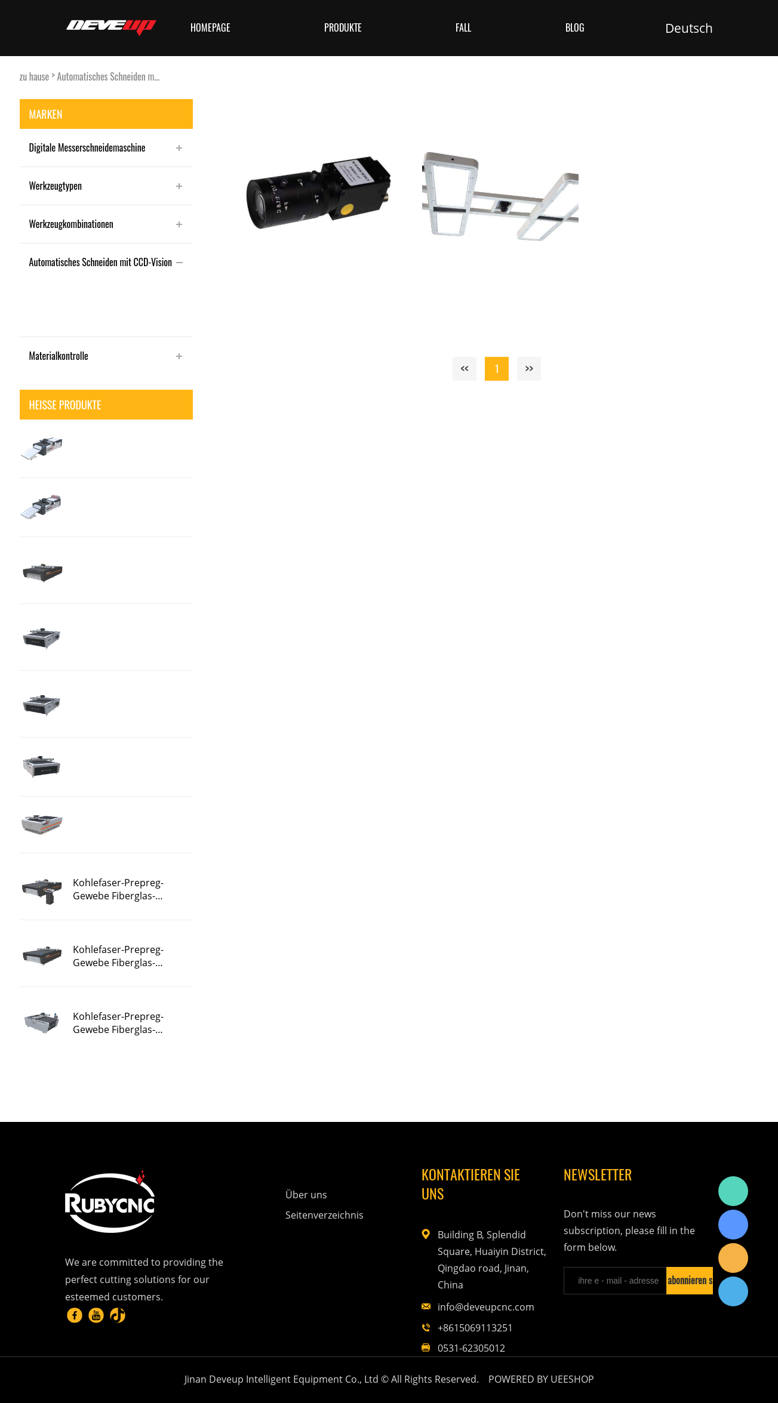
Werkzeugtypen (55, 185)
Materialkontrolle (58, 356)
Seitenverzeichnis (324, 1215)
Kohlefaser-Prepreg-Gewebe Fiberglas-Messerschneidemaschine (131, 889)
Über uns (306, 1194)
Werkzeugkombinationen (71, 224)
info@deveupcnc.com (486, 1306)
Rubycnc (733, 1191)
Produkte (343, 27)
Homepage (210, 27)
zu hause (35, 76)
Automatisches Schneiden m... (108, 76)
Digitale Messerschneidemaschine (87, 147)
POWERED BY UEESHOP (541, 1379)
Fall (463, 27)
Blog (575, 27)
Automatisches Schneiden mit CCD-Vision (101, 262)
